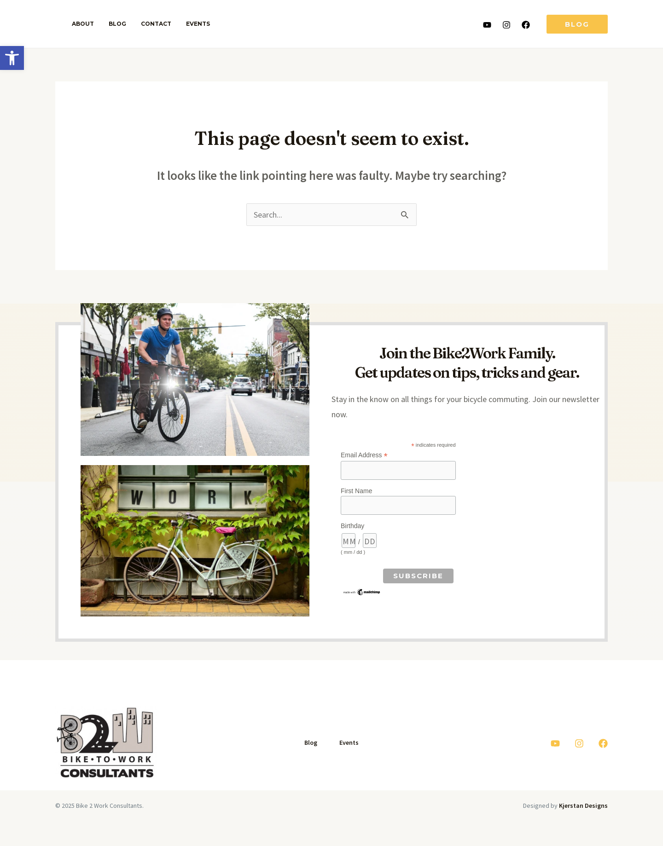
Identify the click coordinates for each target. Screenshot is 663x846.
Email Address (364, 455)
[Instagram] (506, 25)
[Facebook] (526, 25)
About (81, 23)
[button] (12, 58)
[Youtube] (487, 25)
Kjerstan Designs (583, 806)
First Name (356, 491)
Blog (112, 23)
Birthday (352, 526)
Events (185, 23)
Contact (147, 23)
